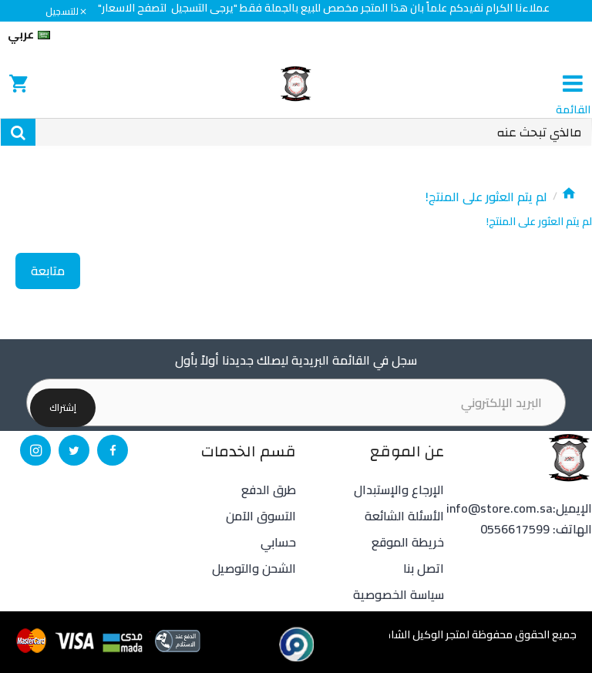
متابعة (48, 270)
